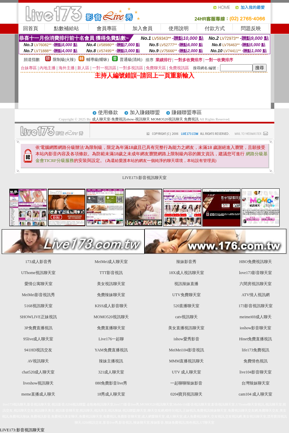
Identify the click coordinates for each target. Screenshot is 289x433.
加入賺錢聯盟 (145, 112)
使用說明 (179, 28)
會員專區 (107, 28)
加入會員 (142, 28)
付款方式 (215, 28)
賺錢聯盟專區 (187, 112)
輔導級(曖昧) (97, 59)
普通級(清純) (131, 59)
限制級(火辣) (64, 59)
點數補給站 (66, 28)
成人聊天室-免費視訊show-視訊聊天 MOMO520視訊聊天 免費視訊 (145, 119)
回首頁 (30, 28)
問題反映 (251, 28)
